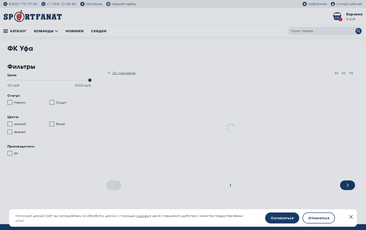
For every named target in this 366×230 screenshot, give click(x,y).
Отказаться (318, 218)
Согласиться (282, 218)
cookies (143, 216)
